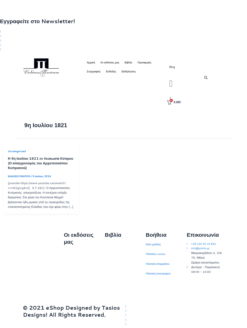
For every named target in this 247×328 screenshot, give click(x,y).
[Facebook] (123, 36)
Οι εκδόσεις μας (109, 64)
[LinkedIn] (123, 45)
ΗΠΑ (108, 291)
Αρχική (91, 64)
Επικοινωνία (72, 269)
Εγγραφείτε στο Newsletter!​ (37, 21)
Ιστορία (109, 262)
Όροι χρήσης (154, 243)
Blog (172, 68)
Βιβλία (128, 64)
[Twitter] (123, 31)
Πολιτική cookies (156, 252)
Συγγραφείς (94, 73)
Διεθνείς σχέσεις (115, 243)
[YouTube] (174, 324)
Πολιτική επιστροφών (159, 272)
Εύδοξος (111, 73)
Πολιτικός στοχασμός (118, 272)
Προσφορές (144, 64)
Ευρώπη (110, 282)
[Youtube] (123, 50)
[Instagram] (123, 41)
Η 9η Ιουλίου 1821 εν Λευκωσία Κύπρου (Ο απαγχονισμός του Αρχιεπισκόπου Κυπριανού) (35, 164)
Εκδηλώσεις (129, 73)
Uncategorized (17, 153)
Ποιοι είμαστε (72, 259)
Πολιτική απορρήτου (159, 262)
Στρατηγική (112, 252)
